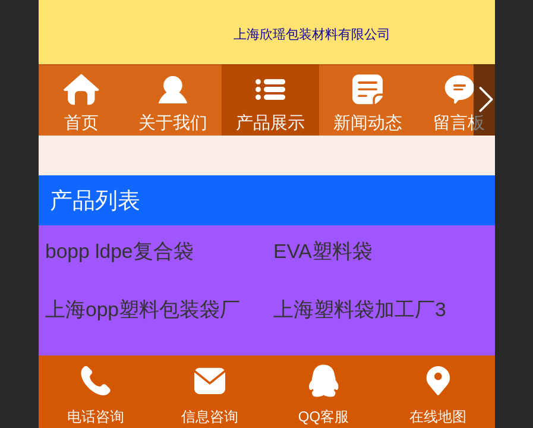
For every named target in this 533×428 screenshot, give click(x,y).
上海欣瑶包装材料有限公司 (312, 34)
